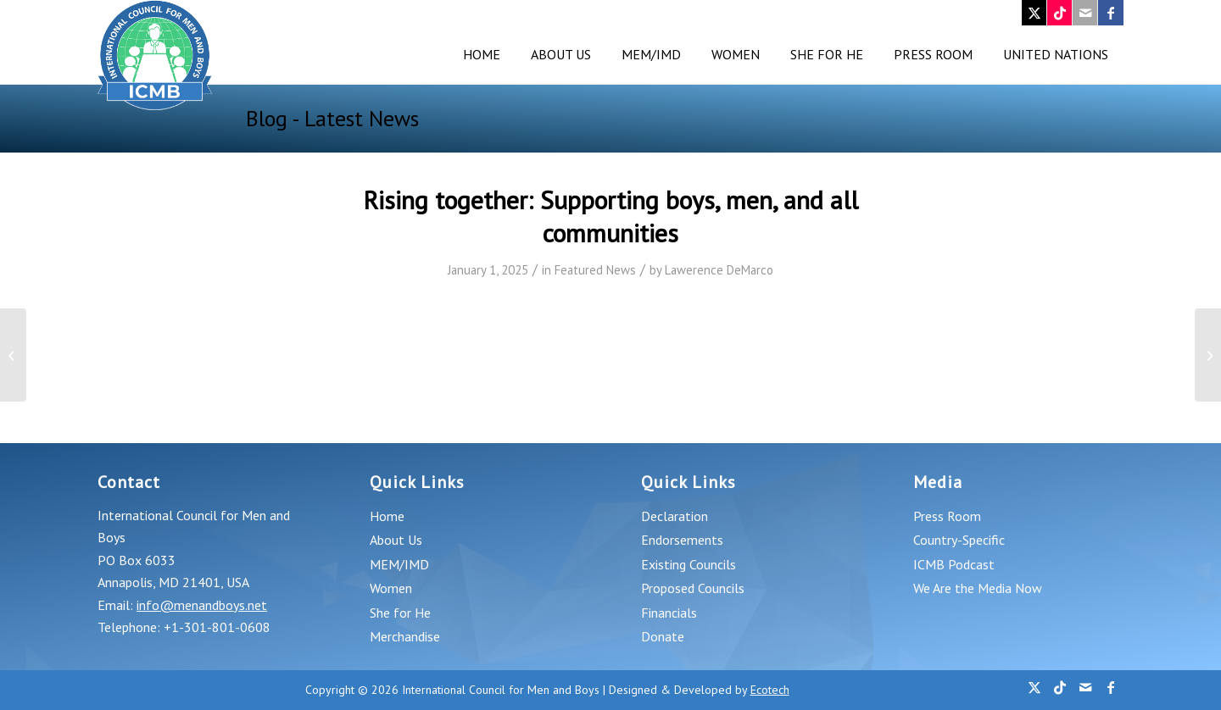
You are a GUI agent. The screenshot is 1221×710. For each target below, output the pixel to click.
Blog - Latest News (332, 118)
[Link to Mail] (1085, 12)
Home (387, 516)
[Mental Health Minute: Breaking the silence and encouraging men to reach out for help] (1208, 355)
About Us (396, 539)
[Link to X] (1034, 12)
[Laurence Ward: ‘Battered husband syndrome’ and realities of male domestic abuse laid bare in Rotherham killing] (13, 355)
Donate (662, 636)
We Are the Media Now (977, 588)
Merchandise (405, 636)
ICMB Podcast (954, 564)
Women (391, 588)
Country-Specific (959, 539)
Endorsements (682, 539)
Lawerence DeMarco (719, 270)
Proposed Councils (692, 588)
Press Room (947, 516)
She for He (400, 612)
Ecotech (769, 689)
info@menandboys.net (202, 604)
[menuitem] (482, 54)
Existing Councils (688, 564)
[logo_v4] (155, 55)
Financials (669, 612)
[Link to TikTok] (1059, 12)
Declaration (674, 516)
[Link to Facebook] (1110, 12)
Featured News (595, 270)
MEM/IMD (399, 564)
